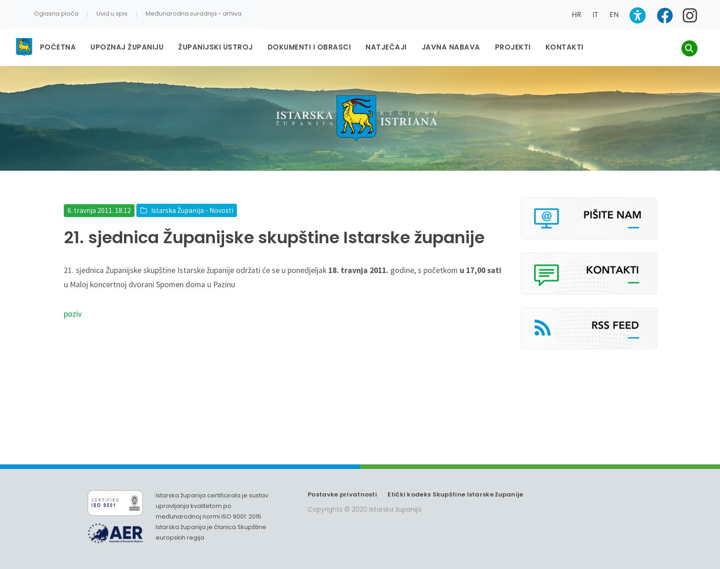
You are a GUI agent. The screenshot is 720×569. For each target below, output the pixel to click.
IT (595, 14)
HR (576, 14)
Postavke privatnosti (342, 494)
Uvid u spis (112, 13)
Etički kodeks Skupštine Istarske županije (455, 494)
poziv (73, 314)
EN (614, 14)
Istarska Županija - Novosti (192, 210)
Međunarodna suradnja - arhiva (194, 13)
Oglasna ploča (56, 13)
